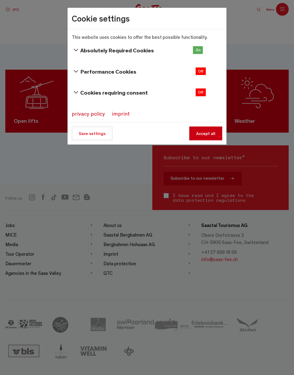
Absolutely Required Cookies (113, 50)
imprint (121, 113)
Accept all (205, 133)
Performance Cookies (104, 71)
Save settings (92, 133)
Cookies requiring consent (110, 92)
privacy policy (88, 113)
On (198, 49)
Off (200, 71)
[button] (199, 50)
